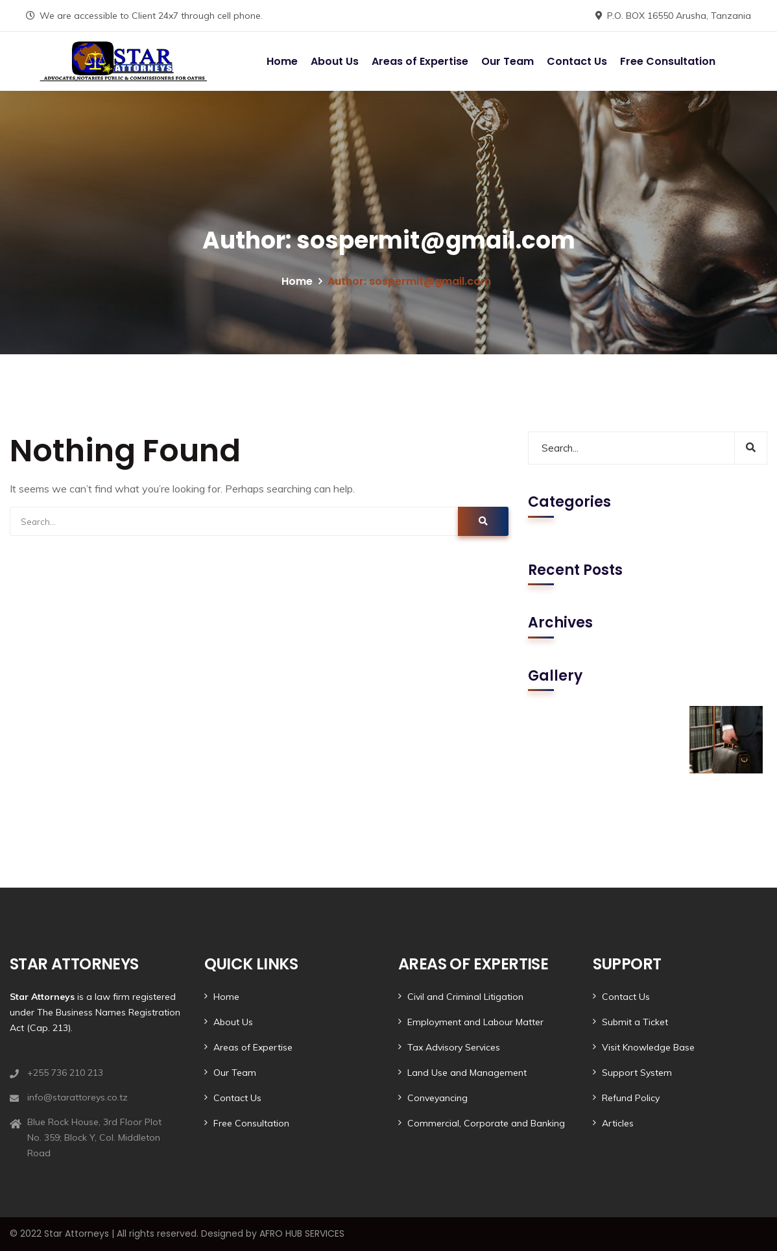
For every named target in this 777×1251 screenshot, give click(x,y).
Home (282, 61)
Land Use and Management (467, 1072)
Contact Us (577, 61)
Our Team (507, 61)
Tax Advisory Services (453, 1047)
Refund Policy (631, 1098)
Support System (637, 1072)
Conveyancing (437, 1098)
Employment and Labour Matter (475, 1022)
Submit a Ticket (635, 1022)
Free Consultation (667, 61)
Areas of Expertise (420, 61)
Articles (618, 1123)
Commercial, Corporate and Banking (486, 1123)
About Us (335, 61)
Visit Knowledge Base (648, 1047)
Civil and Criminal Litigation (465, 996)
